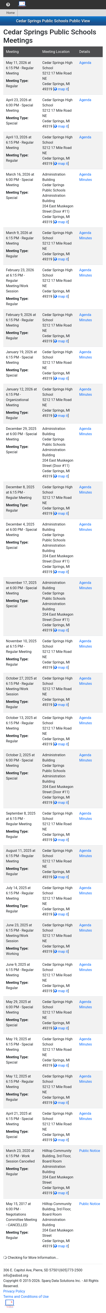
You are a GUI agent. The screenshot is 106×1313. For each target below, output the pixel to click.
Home (9, 13)
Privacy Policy (14, 1291)
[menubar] (14, 4)
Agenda (85, 63)
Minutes (85, 180)
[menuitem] (8, 4)
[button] (8, 4)
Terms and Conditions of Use (26, 1296)
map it (61, 89)
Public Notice (89, 1151)
